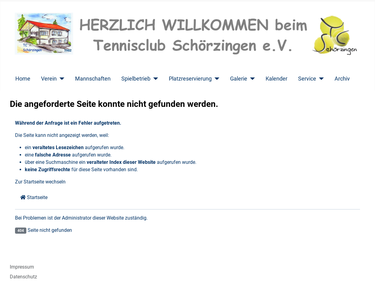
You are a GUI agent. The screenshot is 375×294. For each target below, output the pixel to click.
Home (22, 79)
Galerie (238, 79)
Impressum (22, 267)
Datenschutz (23, 277)
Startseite (33, 197)
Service (307, 79)
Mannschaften (93, 79)
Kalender (276, 79)
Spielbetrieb (135, 79)
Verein (49, 79)
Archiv (342, 79)
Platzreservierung (190, 79)
